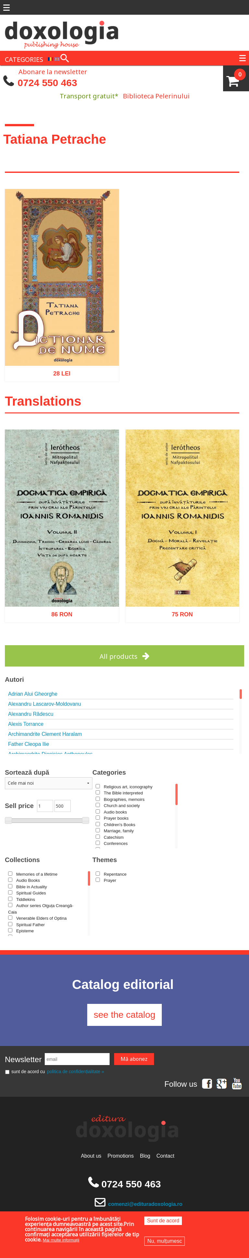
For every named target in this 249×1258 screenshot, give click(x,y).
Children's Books (119, 824)
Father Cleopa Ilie (28, 744)
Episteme (25, 930)
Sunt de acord (163, 1220)
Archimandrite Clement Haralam (45, 734)
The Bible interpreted (123, 793)
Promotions (121, 1156)
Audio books (115, 812)
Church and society (122, 805)
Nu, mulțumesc (164, 1241)
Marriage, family (119, 830)
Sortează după (27, 772)
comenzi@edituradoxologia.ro (145, 1204)
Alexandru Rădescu (30, 714)
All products (118, 656)
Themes (104, 859)
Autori (14, 679)
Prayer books (116, 818)
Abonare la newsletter (52, 71)
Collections (22, 859)
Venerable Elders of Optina (41, 918)
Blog (145, 1156)
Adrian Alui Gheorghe (32, 694)
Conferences (116, 843)
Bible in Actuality (31, 886)
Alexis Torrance (25, 724)
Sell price (19, 805)
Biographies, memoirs (124, 799)
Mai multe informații (61, 1240)
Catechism (114, 837)
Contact (165, 1156)
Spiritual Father (30, 924)
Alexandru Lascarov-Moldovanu (44, 704)
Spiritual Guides (31, 893)
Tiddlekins (25, 899)
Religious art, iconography (128, 786)
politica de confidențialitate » (75, 1071)
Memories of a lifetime (36, 874)
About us (91, 1156)
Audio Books (28, 880)
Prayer (110, 880)
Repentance (115, 874)
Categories (109, 772)
